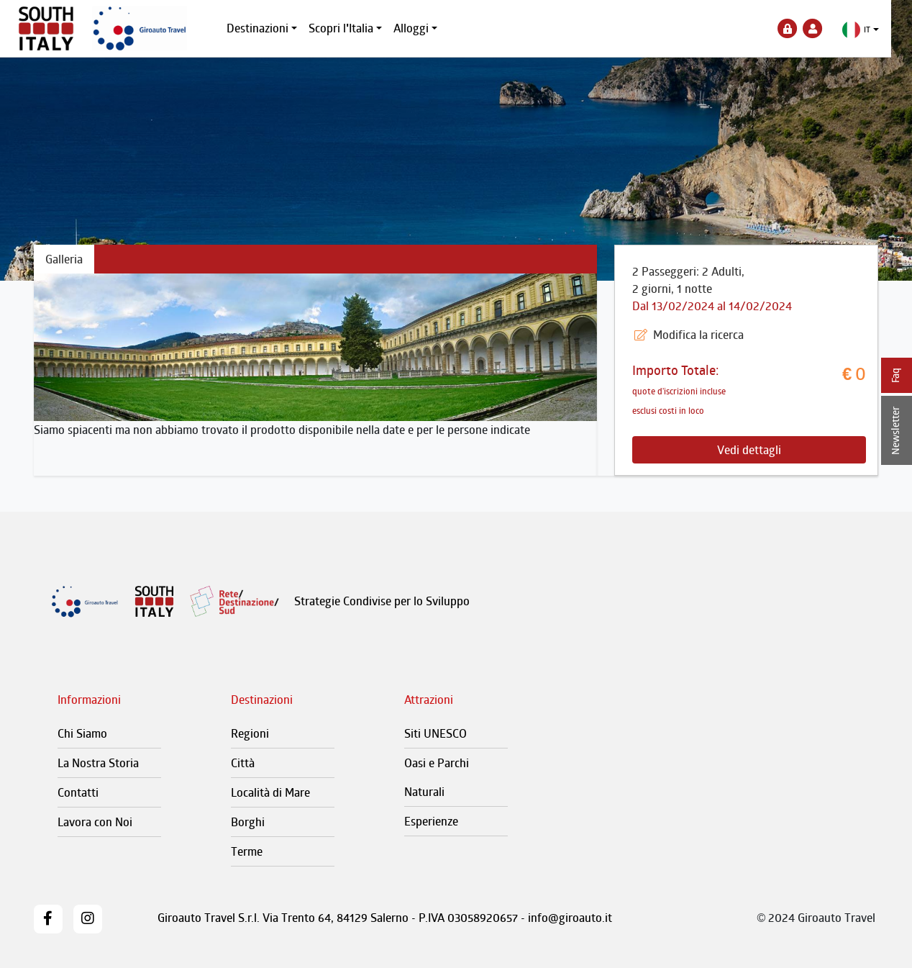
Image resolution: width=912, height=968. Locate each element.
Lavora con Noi (95, 822)
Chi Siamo (82, 733)
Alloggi (421, 28)
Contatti (78, 792)
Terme (247, 851)
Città (243, 763)
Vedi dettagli (749, 450)
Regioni (250, 733)
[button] (871, 30)
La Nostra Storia (98, 763)
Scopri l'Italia (351, 28)
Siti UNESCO (435, 733)
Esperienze (431, 821)
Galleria (64, 259)
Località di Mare (270, 792)
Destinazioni (268, 28)
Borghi (248, 822)
